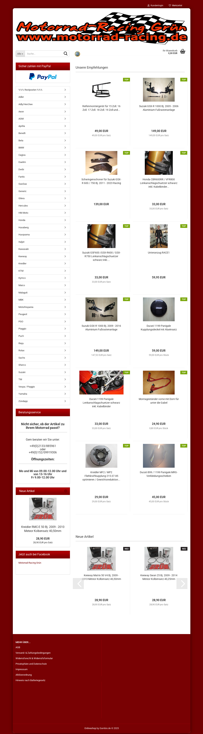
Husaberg (23, 228)
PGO (20, 322)
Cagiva (21, 155)
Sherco (22, 365)
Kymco (22, 278)
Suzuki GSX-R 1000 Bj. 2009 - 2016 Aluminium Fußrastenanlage (101, 328)
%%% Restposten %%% (30, 90)
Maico (21, 286)
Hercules (23, 206)
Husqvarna (24, 235)
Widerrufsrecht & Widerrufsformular (34, 659)
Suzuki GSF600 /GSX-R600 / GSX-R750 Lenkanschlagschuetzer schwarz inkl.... (101, 257)
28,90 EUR (43, 539)
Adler (21, 97)
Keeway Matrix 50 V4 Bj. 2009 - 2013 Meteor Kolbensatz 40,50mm (101, 578)
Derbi (21, 170)
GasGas (22, 184)
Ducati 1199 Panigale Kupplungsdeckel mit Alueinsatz (159, 328)
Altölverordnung (24, 675)
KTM (20, 271)
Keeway (22, 257)
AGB (18, 648)
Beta (20, 141)
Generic (22, 192)
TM (20, 380)
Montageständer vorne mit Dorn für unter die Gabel (159, 401)
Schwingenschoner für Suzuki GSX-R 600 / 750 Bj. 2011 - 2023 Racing (101, 182)
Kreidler (22, 264)
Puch (21, 337)
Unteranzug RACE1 (159, 253)
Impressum (21, 670)
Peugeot (22, 315)
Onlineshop (90, 729)
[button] (78, 584)
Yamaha (22, 394)
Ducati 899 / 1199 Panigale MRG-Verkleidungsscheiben (159, 475)
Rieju (21, 344)
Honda (21, 221)
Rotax (21, 351)
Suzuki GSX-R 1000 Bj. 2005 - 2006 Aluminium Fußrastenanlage (158, 109)
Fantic (21, 177)
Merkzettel (175, 5)
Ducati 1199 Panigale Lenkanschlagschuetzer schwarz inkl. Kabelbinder (101, 403)
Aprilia (21, 127)
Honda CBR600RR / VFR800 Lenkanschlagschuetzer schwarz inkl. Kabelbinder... (158, 184)
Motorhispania (25, 308)
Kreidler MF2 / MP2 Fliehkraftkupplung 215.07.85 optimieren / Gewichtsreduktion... (101, 477)
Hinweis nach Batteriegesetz (30, 681)
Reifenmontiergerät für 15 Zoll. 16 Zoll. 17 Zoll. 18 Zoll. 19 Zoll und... (101, 109)
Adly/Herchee (25, 105)
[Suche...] (20, 53)
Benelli (21, 134)
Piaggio (22, 329)
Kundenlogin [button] (155, 5)
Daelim (22, 163)
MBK (20, 300)
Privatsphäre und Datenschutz (31, 664)
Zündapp (23, 402)
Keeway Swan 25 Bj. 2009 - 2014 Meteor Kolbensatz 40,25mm (158, 578)
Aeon (21, 112)
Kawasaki (23, 250)
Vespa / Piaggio (26, 387)
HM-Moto (23, 213)
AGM (21, 119)
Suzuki (21, 373)
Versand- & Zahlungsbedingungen (33, 653)
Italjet (21, 242)
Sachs (21, 358)
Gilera (21, 199)
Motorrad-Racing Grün (29, 563)
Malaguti (22, 293)
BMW (21, 148)
